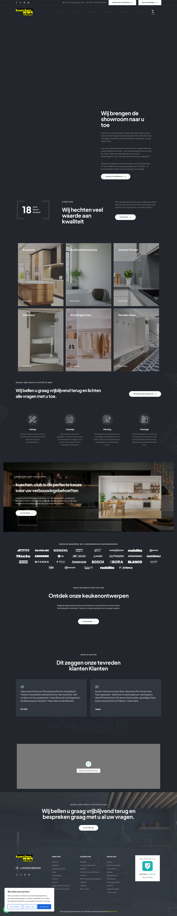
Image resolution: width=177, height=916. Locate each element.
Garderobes (111, 879)
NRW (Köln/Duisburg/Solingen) (90, 879)
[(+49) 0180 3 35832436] (17, 868)
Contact (55, 879)
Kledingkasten (112, 875)
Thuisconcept (111, 892)
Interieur (109, 872)
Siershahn (83, 862)
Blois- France (84, 889)
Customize (15, 907)
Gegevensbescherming (60, 885)
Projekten (55, 865)
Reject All (30, 907)
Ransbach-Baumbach (87, 865)
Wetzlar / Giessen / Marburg (89, 872)
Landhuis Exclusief (113, 889)
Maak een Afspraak (58, 869)
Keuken (109, 862)
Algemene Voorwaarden (60, 889)
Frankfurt (83, 875)
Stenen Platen (111, 869)
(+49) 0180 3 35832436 (30, 868)
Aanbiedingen (57, 875)
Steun (54, 872)
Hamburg (83, 885)
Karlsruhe (83, 869)
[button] (134, 497)
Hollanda (83, 882)
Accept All (44, 907)
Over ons (55, 862)
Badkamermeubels (113, 865)
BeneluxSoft (112, 911)
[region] (29, 900)
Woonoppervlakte (113, 882)
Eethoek (110, 885)
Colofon (55, 882)
